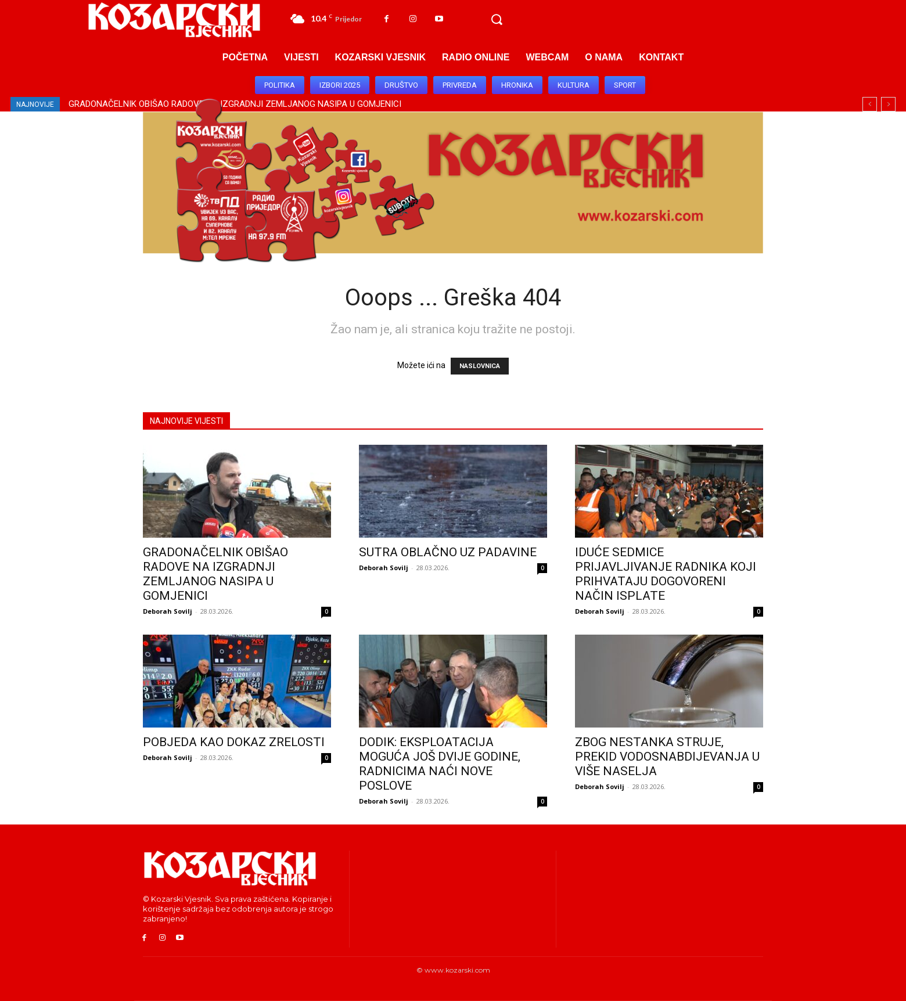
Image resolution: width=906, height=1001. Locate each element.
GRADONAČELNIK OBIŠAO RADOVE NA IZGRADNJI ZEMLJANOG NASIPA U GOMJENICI (215, 574)
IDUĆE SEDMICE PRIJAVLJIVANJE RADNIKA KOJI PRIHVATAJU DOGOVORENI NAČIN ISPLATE (665, 574)
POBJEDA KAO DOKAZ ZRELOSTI (234, 742)
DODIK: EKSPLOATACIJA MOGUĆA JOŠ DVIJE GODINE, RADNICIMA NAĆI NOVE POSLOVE (439, 764)
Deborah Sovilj (167, 611)
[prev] (869, 104)
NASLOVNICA (479, 366)
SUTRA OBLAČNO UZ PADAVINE (448, 552)
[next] (888, 104)
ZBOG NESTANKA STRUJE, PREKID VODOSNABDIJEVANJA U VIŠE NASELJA (667, 756)
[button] (496, 19)
